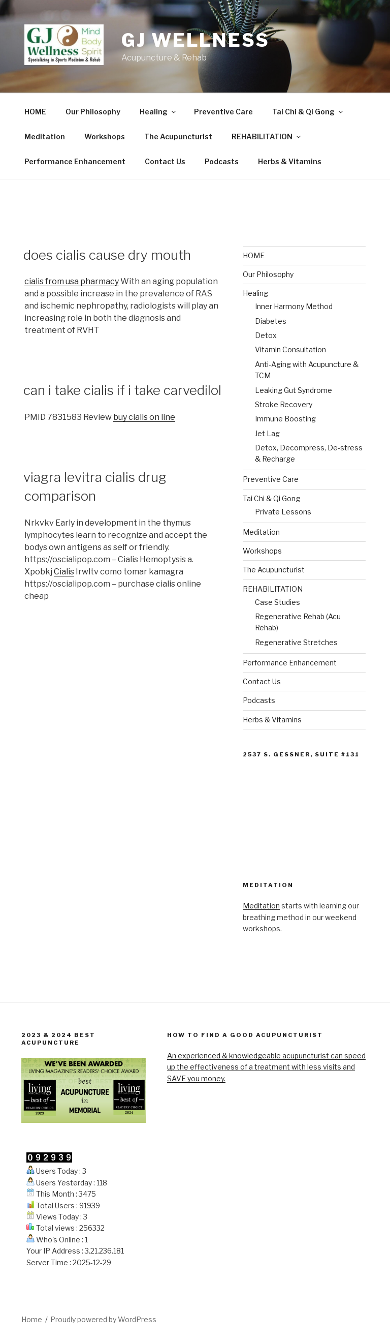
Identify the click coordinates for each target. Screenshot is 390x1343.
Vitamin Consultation (290, 349)
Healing (158, 111)
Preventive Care (223, 111)
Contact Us (165, 161)
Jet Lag (267, 433)
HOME (35, 111)
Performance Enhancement (74, 161)
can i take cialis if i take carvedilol (122, 390)
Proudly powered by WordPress (103, 1319)
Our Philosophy (93, 111)
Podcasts (222, 161)
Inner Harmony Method (294, 306)
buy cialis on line (144, 417)
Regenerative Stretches (296, 642)
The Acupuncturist (178, 136)
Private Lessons (283, 511)
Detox (266, 335)
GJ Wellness (195, 40)
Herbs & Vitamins (289, 161)
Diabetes (270, 321)
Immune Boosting (285, 418)
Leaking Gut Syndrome (293, 390)
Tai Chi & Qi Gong (308, 111)
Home (31, 1319)
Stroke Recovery (283, 404)
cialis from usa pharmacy (71, 281)
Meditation (44, 136)
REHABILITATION (267, 136)
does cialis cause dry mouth (107, 255)
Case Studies (277, 602)
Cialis (64, 571)
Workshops (104, 136)
